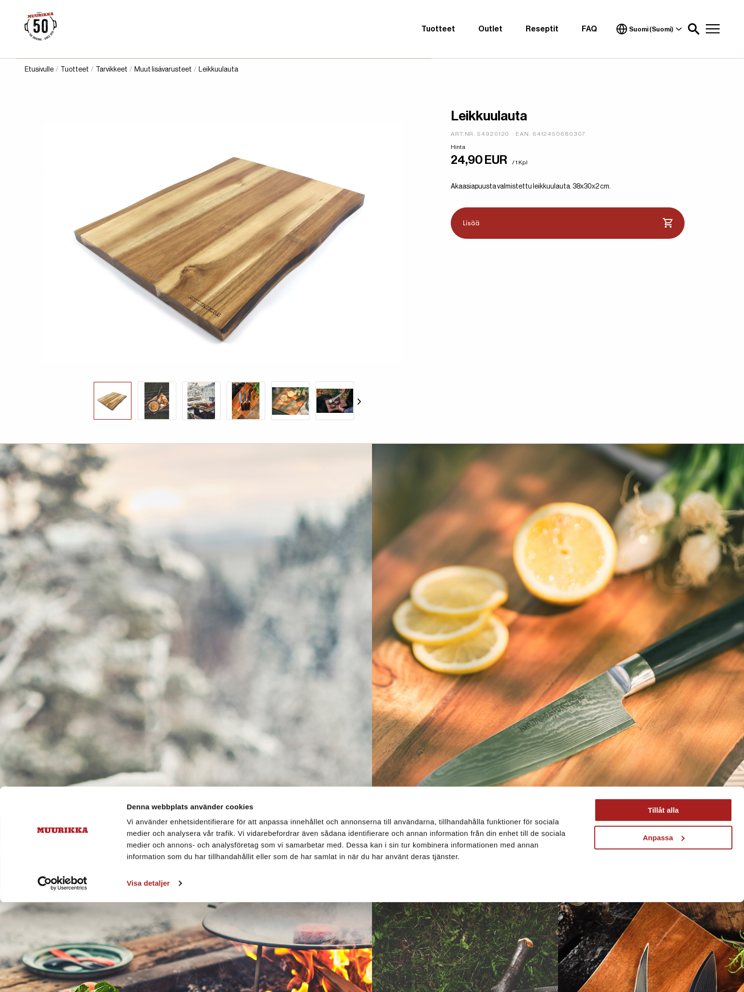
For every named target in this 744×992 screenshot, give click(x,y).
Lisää (568, 223)
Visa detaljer (148, 973)
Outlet (490, 29)
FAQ (589, 29)
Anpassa (664, 927)
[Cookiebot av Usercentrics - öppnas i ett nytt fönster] (62, 973)
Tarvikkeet (112, 69)
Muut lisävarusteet (163, 69)
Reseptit (542, 29)
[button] (694, 29)
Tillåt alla (663, 900)
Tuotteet (438, 29)
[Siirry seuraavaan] (359, 400)
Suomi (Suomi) (649, 29)
